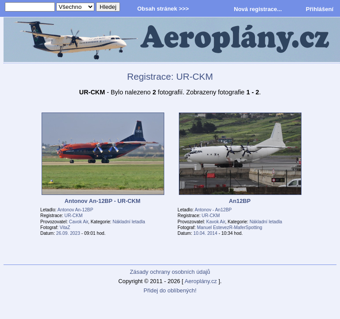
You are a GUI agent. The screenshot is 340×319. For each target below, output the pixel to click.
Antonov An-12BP (75, 209)
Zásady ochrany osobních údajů (170, 271)
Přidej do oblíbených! (170, 290)
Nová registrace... (258, 9)
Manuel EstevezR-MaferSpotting (229, 227)
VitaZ (65, 227)
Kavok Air (215, 221)
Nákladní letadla (128, 221)
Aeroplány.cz (201, 281)
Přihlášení (319, 9)
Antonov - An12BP (213, 209)
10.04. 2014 (205, 233)
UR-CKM (74, 215)
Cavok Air (78, 221)
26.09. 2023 (68, 233)
